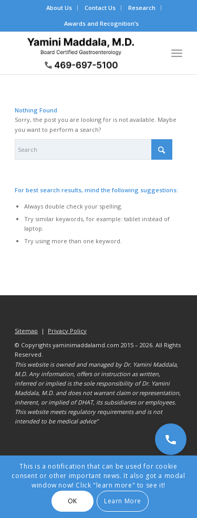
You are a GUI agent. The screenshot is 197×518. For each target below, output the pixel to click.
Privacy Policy (67, 331)
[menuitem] (59, 8)
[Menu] (176, 53)
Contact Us (100, 8)
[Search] (93, 149)
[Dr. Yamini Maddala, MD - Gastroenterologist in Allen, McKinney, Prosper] (82, 53)
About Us (59, 8)
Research (141, 8)
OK (72, 500)
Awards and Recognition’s (101, 23)
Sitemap (26, 331)
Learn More (122, 500)
